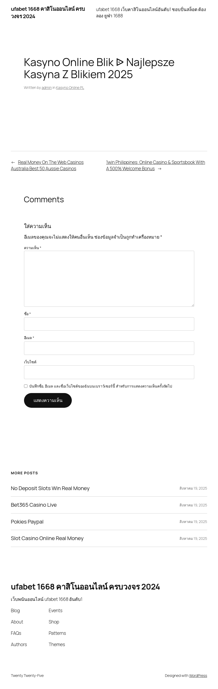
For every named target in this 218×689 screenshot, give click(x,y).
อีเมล (29, 337)
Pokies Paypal (27, 522)
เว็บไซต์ (30, 361)
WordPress (198, 675)
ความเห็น (32, 247)
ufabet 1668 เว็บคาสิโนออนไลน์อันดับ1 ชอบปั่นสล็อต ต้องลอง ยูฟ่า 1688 (151, 12)
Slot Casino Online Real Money (47, 538)
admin (47, 87)
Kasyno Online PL (70, 87)
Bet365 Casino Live (33, 505)
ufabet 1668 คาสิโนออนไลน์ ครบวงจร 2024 (85, 586)
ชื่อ (27, 313)
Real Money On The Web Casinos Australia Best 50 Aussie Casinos (47, 165)
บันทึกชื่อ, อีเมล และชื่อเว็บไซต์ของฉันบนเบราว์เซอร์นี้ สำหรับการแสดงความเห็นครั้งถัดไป (100, 386)
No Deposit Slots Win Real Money (50, 488)
